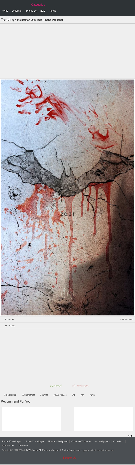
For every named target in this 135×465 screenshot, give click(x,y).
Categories (38, 4)
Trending (7, 19)
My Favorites (8, 445)
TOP (130, 436)
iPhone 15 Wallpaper (11, 441)
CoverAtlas (118, 441)
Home (5, 10)
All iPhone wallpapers (49, 450)
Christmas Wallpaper (81, 441)
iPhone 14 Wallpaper (58, 441)
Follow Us (69, 457)
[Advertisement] (67, 50)
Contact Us (23, 445)
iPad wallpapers (69, 450)
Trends (52, 10)
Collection (16, 10)
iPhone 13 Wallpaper (34, 441)
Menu (131, 11)
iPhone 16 (31, 10)
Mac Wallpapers (102, 441)
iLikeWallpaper (31, 450)
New (42, 10)
